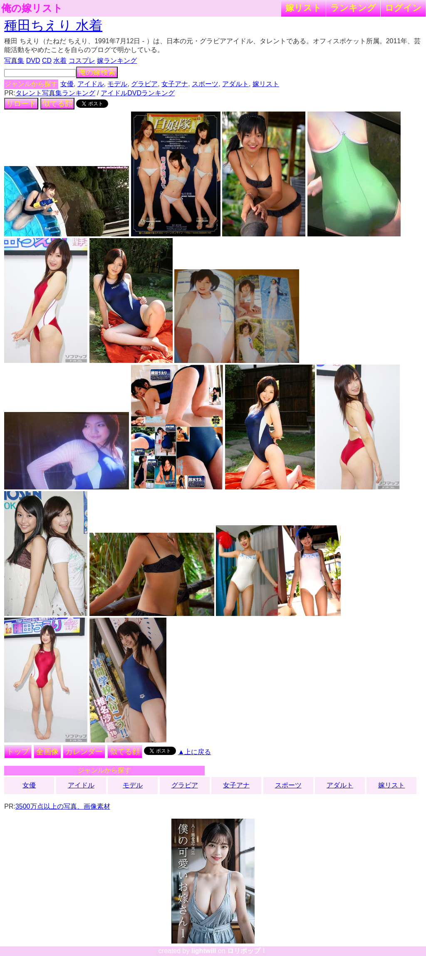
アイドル (90, 83)
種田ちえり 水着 (53, 25)
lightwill (203, 950)
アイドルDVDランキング (138, 93)
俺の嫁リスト (32, 8)
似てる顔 (57, 103)
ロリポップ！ (247, 950)
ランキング (353, 7)
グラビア (144, 83)
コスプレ (82, 60)
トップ (18, 751)
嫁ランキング (117, 60)
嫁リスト (303, 7)
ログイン (403, 7)
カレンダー (84, 751)
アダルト (235, 83)
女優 (67, 83)
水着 (60, 60)
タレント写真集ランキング (55, 93)
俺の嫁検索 (97, 72)
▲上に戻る (194, 751)
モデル (117, 83)
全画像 (47, 751)
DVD (33, 60)
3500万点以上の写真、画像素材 (62, 806)
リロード (21, 103)
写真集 (14, 60)
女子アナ (174, 83)
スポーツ (205, 83)
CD (47, 60)
